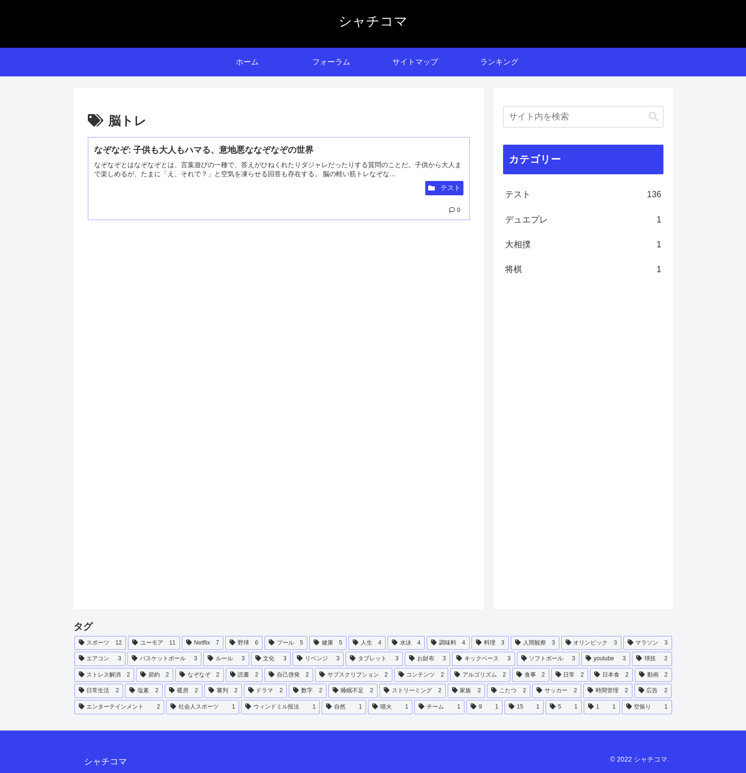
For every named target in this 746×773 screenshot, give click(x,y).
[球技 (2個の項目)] (652, 659)
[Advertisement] (183, 313)
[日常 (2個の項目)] (569, 675)
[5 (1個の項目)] (564, 707)
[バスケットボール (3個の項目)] (164, 659)
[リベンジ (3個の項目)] (318, 659)
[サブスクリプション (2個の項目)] (353, 675)
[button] (653, 116)
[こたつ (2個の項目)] (508, 691)
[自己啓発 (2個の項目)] (288, 675)
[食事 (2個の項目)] (530, 675)
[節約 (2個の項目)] (154, 675)
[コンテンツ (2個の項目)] (421, 675)
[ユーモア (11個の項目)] (154, 643)
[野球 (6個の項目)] (244, 643)
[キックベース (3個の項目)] (483, 659)
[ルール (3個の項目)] (226, 659)
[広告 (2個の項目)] (653, 691)
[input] (583, 116)
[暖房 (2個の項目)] (183, 691)
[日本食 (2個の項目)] (611, 675)
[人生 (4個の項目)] (367, 643)
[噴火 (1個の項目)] (390, 707)
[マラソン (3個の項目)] (647, 643)
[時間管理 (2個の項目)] (607, 691)
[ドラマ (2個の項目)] (265, 691)
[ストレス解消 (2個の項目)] (104, 675)
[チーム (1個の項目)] (439, 707)
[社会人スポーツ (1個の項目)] (202, 707)
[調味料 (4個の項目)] (448, 643)
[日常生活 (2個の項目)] (99, 691)
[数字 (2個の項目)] (307, 691)
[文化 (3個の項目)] (271, 659)
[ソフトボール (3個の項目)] (548, 659)
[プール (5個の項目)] (285, 643)
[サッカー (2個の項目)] (556, 691)
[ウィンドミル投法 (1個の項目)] (280, 707)
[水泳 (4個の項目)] (406, 643)
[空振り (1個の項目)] (647, 707)
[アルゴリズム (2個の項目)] (480, 675)
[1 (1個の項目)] (602, 707)
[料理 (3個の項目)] (490, 643)
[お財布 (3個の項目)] (427, 659)
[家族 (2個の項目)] (466, 691)
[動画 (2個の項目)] (653, 675)
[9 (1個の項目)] (484, 707)
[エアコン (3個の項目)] (100, 659)
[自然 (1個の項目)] (344, 707)
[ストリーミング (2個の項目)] (412, 691)
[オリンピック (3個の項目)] (591, 643)
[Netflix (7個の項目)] (202, 643)
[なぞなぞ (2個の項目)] (199, 675)
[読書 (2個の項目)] (244, 675)
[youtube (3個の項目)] (605, 659)
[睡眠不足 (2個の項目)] (353, 691)
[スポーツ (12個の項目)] (100, 643)
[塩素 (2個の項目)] (144, 691)
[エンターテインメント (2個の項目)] (119, 707)
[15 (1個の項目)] (524, 707)
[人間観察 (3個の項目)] (535, 643)
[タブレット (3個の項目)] (374, 659)
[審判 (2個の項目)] (223, 691)
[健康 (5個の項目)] (328, 643)
